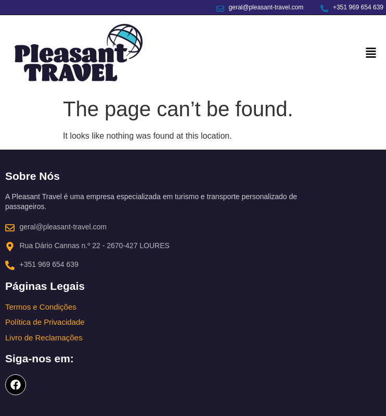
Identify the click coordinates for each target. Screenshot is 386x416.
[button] (371, 53)
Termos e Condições (40, 306)
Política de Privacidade (45, 321)
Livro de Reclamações (43, 337)
